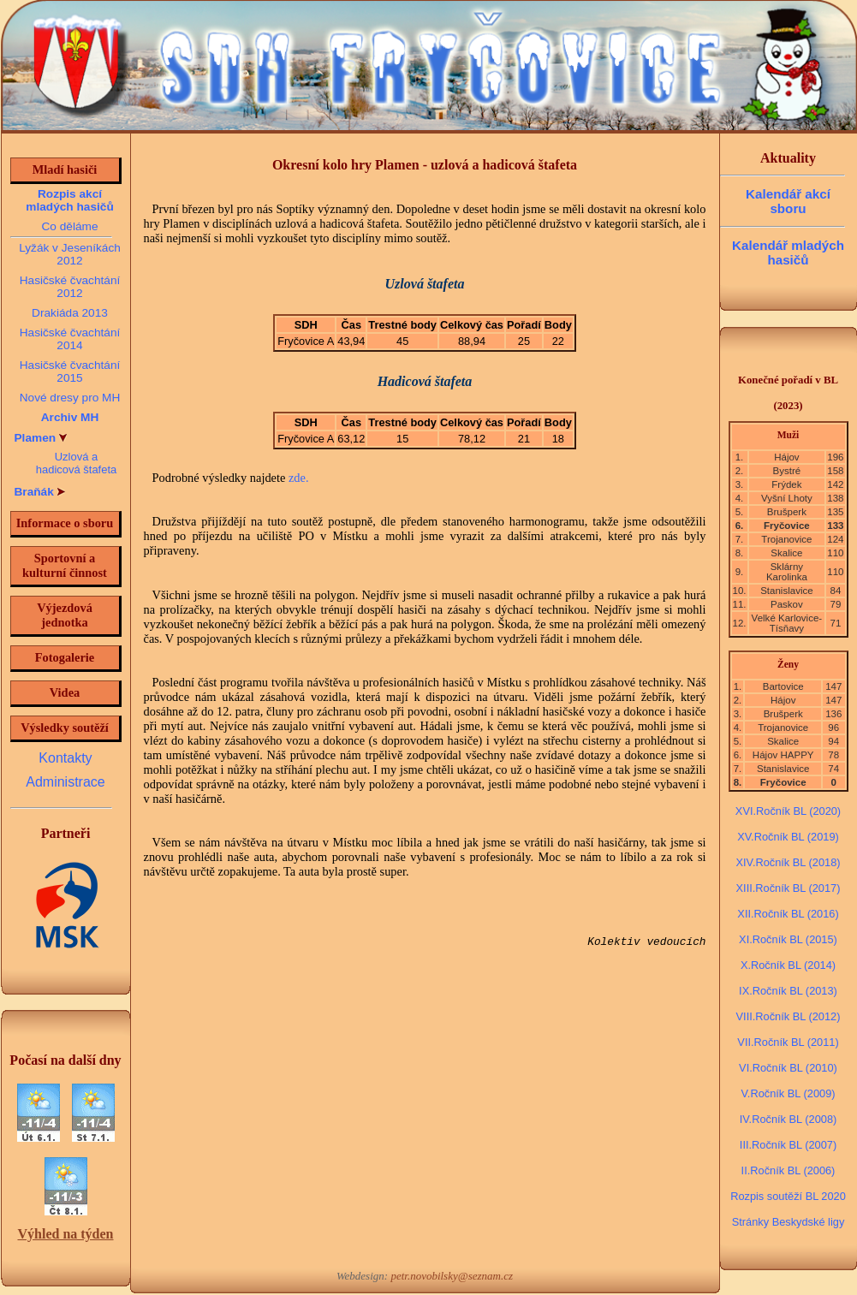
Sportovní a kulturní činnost (64, 565)
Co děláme (69, 226)
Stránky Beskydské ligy (788, 1221)
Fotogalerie (65, 657)
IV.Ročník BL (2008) (788, 1119)
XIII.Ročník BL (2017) (788, 888)
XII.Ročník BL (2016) (787, 913)
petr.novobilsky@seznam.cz (451, 1275)
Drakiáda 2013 (70, 312)
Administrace (65, 782)
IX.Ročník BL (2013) (788, 990)
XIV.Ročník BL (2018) (787, 862)
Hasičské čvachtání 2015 (70, 371)
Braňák (40, 491)
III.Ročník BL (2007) (788, 1144)
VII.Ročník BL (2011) (787, 1042)
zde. (299, 477)
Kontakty (65, 758)
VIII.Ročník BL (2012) (788, 1016)
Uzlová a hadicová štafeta (76, 463)
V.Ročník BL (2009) (788, 1093)
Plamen (41, 437)
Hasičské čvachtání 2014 (70, 339)
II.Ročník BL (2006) (788, 1170)
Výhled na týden (65, 1234)
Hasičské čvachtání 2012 (70, 287)
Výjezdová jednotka (64, 615)
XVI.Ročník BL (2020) (788, 811)
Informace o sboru (65, 523)
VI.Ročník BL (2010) (788, 1067)
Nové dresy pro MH (70, 397)
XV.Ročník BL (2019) (788, 836)
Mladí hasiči (65, 169)
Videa (65, 692)
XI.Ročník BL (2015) (788, 939)
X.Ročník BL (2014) (788, 965)
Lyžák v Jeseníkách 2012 (70, 254)
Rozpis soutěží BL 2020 (788, 1196)
